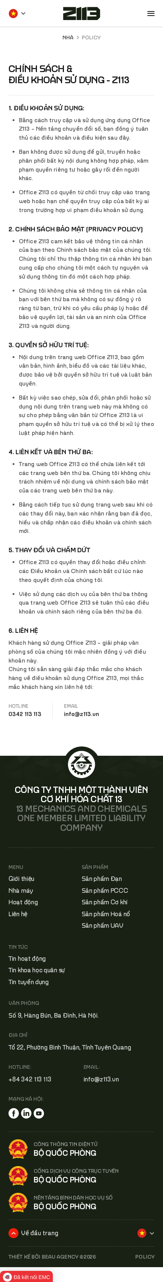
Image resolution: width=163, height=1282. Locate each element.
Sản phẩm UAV (102, 925)
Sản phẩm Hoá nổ (106, 914)
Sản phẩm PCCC (105, 890)
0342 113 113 (25, 713)
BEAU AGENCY (60, 1257)
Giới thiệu (21, 878)
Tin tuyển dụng (29, 982)
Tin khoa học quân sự (37, 970)
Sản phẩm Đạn (102, 878)
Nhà (68, 37)
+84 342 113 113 (30, 1079)
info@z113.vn (81, 713)
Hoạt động (23, 902)
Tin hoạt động (27, 958)
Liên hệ (18, 914)
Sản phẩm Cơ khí (105, 902)
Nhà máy (21, 890)
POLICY (144, 1257)
